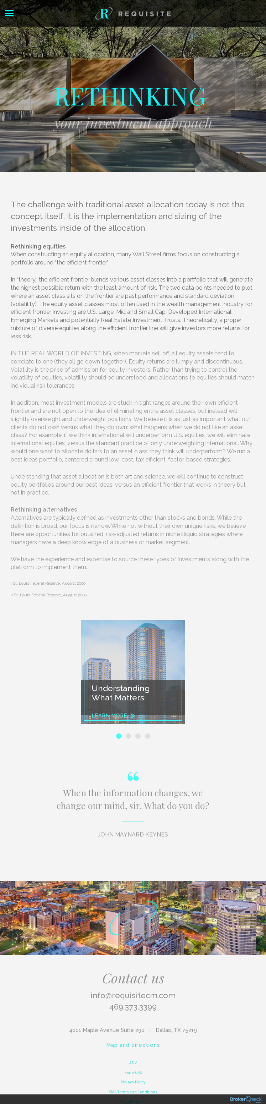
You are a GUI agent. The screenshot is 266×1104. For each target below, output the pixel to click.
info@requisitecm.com (133, 995)
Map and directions (133, 1045)
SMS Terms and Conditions (133, 1091)
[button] (89, 672)
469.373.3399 (133, 1006)
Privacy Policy (133, 1081)
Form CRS (133, 1072)
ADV (133, 1062)
